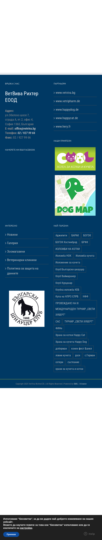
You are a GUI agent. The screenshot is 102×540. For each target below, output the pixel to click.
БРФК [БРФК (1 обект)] (85, 242)
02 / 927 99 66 (26, 133)
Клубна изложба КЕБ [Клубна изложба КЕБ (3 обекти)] (67, 289)
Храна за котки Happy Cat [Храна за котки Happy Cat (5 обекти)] (70, 335)
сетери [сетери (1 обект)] (59, 362)
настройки (26, 528)
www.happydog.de (67, 109)
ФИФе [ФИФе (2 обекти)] (58, 328)
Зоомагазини (16, 251)
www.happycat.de (67, 118)
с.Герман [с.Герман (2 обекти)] (90, 355)
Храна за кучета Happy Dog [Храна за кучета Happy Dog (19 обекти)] (71, 341)
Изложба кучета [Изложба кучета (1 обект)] (85, 255)
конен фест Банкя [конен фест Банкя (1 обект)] (81, 348)
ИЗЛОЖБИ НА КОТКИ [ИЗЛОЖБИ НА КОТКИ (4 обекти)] (67, 249)
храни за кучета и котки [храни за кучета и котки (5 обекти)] (69, 368)
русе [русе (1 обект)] (77, 355)
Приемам (11, 534)
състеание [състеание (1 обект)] (73, 362)
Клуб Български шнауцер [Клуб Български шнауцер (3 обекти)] (69, 269)
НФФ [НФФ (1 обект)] (85, 296)
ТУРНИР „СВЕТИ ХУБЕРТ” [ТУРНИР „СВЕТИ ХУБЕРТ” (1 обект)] (78, 321)
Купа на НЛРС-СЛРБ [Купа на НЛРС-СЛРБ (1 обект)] (66, 296)
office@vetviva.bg (25, 128)
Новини (12, 235)
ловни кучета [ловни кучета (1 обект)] (63, 355)
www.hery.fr (63, 126)
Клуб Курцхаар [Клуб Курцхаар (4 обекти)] (63, 283)
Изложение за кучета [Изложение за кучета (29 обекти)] (67, 262)
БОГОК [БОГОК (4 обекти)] (87, 235)
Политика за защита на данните (22, 270)
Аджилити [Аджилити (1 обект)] (61, 235)
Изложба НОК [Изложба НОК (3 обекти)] (63, 255)
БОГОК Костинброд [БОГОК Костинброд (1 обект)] (66, 242)
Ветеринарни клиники (22, 260)
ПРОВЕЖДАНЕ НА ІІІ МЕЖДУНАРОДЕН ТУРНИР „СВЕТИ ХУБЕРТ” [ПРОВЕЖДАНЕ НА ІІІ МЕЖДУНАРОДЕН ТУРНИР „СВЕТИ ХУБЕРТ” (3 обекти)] (75, 309)
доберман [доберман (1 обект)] (61, 348)
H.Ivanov (83, 384)
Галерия (12, 243)
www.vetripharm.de (68, 101)
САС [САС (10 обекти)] (57, 321)
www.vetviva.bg (65, 93)
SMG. (76, 384)
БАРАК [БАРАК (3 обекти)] (75, 235)
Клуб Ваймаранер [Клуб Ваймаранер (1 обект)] (65, 276)
